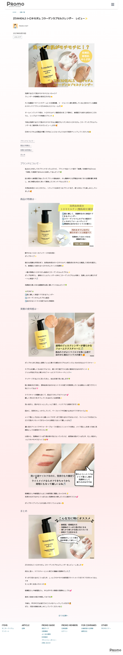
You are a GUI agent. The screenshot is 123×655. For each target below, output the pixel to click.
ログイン (64, 631)
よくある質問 (46, 634)
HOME (14, 12)
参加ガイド (45, 628)
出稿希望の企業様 (87, 628)
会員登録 (64, 628)
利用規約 (45, 637)
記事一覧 (22, 12)
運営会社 (84, 631)
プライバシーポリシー (49, 640)
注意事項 (45, 631)
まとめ (22, 155)
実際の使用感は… (26, 150)
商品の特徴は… (26, 145)
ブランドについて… (27, 141)
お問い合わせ (46, 643)
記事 (23, 628)
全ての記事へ (63, 616)
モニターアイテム (8, 628)
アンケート (5, 631)
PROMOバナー (106, 628)
